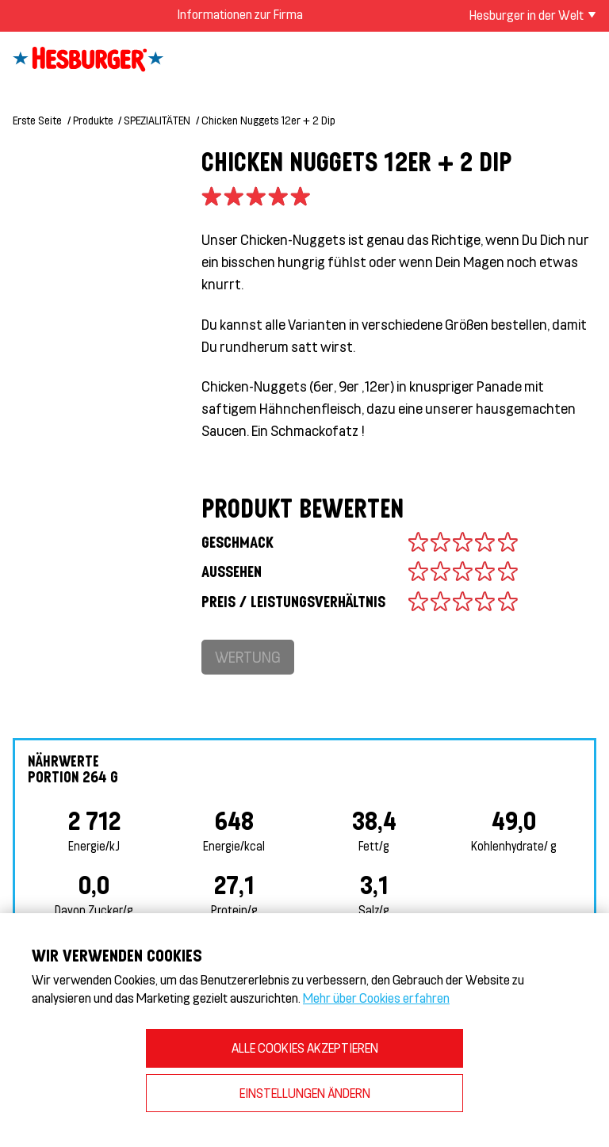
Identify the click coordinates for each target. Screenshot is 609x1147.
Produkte (93, 120)
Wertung (248, 657)
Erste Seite (37, 120)
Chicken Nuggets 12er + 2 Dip (268, 120)
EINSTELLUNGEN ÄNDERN (304, 1092)
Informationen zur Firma (240, 13)
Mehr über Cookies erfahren (376, 997)
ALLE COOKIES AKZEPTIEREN (305, 1047)
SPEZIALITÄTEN (157, 120)
